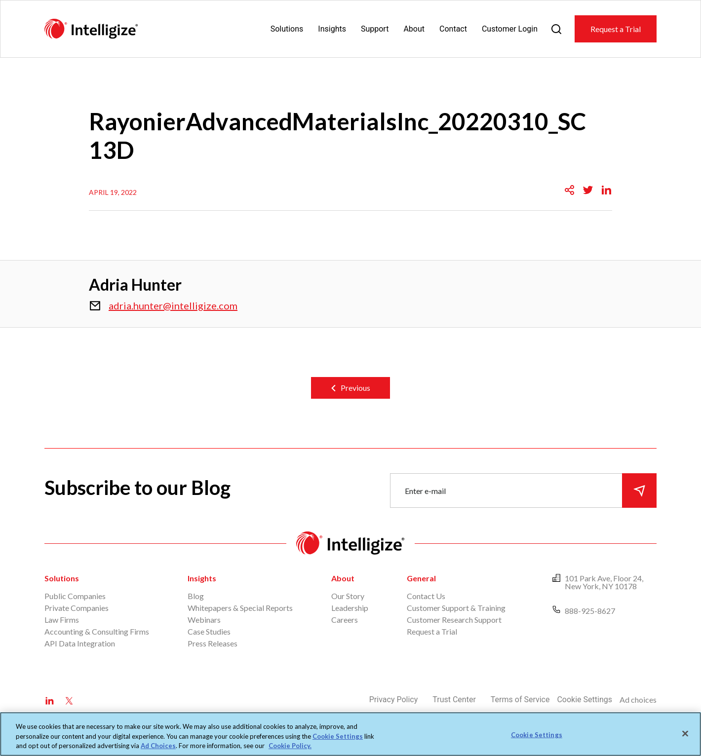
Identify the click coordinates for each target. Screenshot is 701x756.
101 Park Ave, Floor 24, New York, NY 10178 (604, 582)
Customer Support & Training (456, 607)
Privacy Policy (393, 699)
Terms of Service (520, 699)
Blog (196, 596)
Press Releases (212, 643)
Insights (332, 29)
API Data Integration (79, 643)
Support (375, 29)
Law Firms (61, 619)
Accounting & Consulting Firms (96, 631)
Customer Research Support (454, 619)
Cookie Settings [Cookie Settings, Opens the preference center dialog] (536, 734)
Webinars (204, 619)
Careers (344, 619)
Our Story (347, 596)
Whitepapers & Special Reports (240, 607)
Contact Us (426, 596)
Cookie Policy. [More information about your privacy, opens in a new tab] (290, 746)
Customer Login (510, 29)
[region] (350, 734)
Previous (355, 387)
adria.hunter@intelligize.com (173, 305)
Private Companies (76, 607)
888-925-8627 (590, 610)
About (414, 29)
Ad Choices (158, 746)
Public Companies (75, 596)
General (421, 578)
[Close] (685, 733)
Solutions (287, 29)
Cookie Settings (584, 699)
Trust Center (454, 699)
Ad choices (638, 699)
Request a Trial (615, 29)
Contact (453, 29)
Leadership (349, 607)
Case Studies (209, 631)
